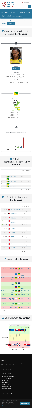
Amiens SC (13, 236)
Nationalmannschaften (15, 21)
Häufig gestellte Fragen (6, 378)
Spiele (4, 23)
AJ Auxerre (13, 224)
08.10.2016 (3, 290)
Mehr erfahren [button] (5, 405)
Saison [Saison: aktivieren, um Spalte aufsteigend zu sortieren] (3, 173)
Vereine (26, 21)
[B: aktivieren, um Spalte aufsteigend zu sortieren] (21, 173)
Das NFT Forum (5, 380)
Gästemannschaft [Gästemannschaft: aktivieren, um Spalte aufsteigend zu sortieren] (22, 265)
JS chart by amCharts (8, 137)
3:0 (29, 268)
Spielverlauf (10, 23)
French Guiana (12, 176)
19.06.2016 (3, 294)
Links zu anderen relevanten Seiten (9, 376)
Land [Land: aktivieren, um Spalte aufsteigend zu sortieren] (8, 173)
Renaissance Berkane (15, 209)
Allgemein (5, 21)
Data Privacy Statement (6, 388)
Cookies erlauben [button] (25, 403)
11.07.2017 (3, 273)
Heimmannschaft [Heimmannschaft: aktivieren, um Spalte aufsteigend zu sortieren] (13, 265)
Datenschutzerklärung (6, 386)
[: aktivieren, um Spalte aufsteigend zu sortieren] (2, 206)
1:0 (29, 290)
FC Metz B (13, 247)
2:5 (29, 286)
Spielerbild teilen (5, 384)
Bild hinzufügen (16, 68)
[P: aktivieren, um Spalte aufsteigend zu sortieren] (30, 206)
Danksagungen (5, 382)
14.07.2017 (3, 268)
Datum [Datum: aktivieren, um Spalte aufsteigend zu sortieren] (3, 265)
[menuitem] (19, 325)
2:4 (29, 277)
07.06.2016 (3, 298)
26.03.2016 (3, 307)
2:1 (29, 298)
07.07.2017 (3, 277)
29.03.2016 (3, 303)
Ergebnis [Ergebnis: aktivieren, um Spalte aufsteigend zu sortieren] (29, 265)
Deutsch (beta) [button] (26, 2)
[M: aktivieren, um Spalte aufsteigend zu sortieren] (29, 206)
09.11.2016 (3, 286)
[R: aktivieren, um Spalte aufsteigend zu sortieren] (26, 206)
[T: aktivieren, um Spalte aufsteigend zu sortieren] (24, 173)
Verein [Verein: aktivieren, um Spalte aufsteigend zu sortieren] (9, 206)
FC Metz (12, 243)
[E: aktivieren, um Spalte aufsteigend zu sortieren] (22, 173)
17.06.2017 (3, 283)
